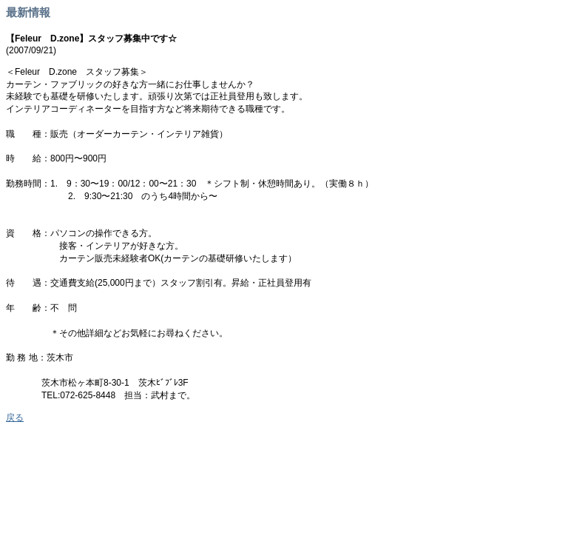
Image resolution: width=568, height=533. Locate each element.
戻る (15, 417)
